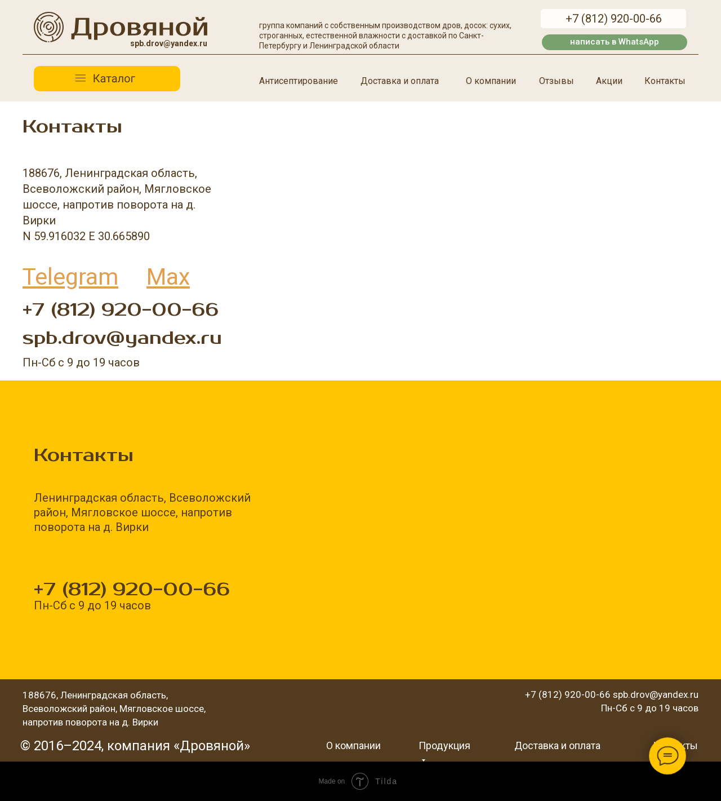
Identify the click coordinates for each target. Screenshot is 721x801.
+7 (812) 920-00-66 (121, 310)
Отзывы (556, 81)
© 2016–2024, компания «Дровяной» (135, 746)
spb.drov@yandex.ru (122, 338)
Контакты (665, 81)
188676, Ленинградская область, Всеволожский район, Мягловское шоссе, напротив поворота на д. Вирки (114, 708)
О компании (491, 81)
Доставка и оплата (399, 81)
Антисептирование (298, 81)
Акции (609, 81)
